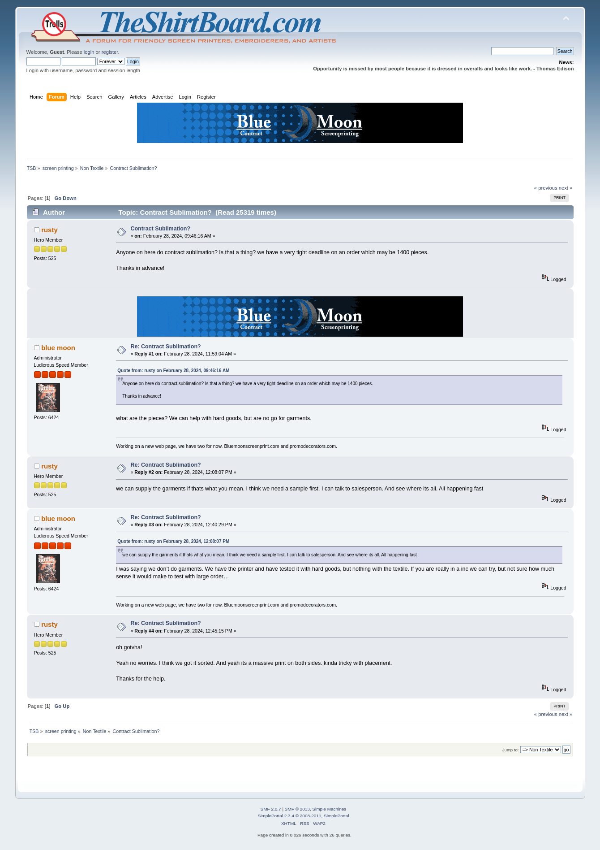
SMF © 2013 (297, 809)
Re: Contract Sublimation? (165, 346)
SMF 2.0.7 (271, 809)
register (110, 52)
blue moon (58, 347)
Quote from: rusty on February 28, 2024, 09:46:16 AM (173, 370)
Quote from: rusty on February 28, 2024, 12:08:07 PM (173, 541)
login (89, 52)
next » (566, 188)
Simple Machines (329, 809)
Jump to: (510, 749)
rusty (49, 230)
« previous (545, 188)
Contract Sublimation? (160, 229)
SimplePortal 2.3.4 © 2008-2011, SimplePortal (303, 815)
